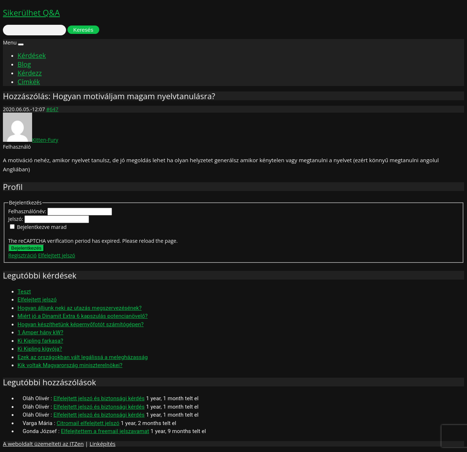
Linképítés (102, 443)
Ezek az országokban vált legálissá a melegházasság (83, 357)
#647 (52, 109)
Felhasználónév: (27, 211)
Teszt (24, 291)
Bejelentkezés (26, 248)
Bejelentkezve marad (41, 226)
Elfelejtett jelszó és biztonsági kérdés (98, 398)
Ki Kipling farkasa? (40, 341)
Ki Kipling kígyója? (40, 349)
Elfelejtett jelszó (56, 255)
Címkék (29, 81)
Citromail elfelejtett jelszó (88, 423)
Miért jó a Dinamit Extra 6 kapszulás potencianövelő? (83, 316)
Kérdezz (30, 73)
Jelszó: (16, 218)
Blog (24, 64)
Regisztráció (22, 255)
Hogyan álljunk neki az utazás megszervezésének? (80, 308)
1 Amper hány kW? (40, 332)
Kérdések (32, 55)
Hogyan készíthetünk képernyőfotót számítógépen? (81, 324)
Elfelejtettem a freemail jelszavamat (105, 431)
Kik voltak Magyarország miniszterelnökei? (70, 365)
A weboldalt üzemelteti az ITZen (43, 443)
